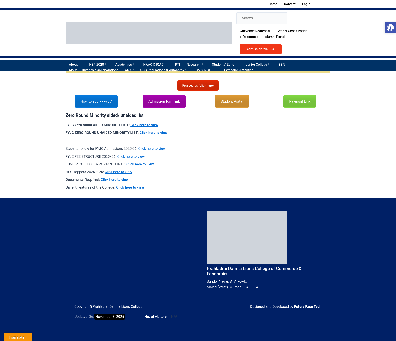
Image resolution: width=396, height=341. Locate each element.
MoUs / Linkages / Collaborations (93, 70)
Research (196, 65)
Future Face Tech (307, 306)
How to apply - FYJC (96, 101)
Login (308, 4)
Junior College (259, 65)
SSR (284, 65)
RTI (177, 65)
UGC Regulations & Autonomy (164, 70)
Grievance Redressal (255, 31)
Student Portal (232, 101)
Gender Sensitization (292, 31)
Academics (126, 65)
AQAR (129, 70)
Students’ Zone (225, 65)
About (76, 65)
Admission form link (164, 101)
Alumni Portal (275, 37)
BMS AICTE (206, 70)
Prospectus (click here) (198, 85)
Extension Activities (241, 70)
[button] (390, 27)
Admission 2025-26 (261, 49)
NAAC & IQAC (156, 65)
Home (272, 4)
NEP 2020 (99, 65)
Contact (290, 4)
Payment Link (299, 101)
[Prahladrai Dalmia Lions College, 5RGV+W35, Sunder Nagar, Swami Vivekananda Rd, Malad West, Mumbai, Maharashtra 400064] (135, 244)
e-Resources (249, 37)
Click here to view (144, 125)
